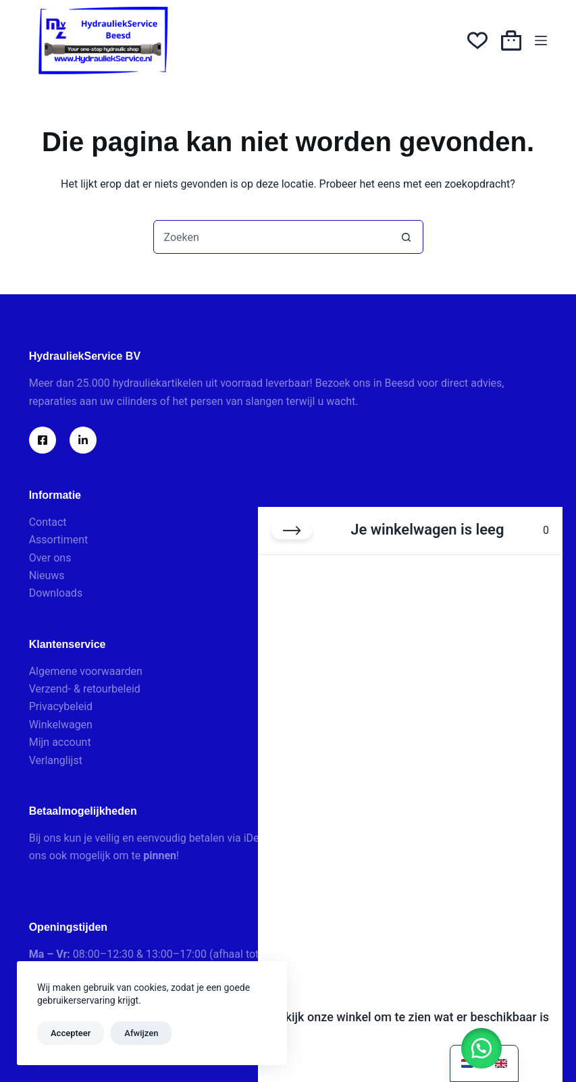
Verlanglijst (55, 760)
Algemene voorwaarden (85, 671)
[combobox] (272, 237)
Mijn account (60, 742)
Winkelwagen (61, 724)
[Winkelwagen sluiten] (291, 530)
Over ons (50, 557)
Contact (48, 522)
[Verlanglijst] (477, 40)
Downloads (55, 593)
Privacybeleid (61, 706)
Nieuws (47, 575)
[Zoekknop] (406, 237)
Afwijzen (141, 1033)
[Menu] (541, 40)
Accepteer (70, 1033)
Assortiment (58, 539)
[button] (481, 1048)
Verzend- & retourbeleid (84, 688)
